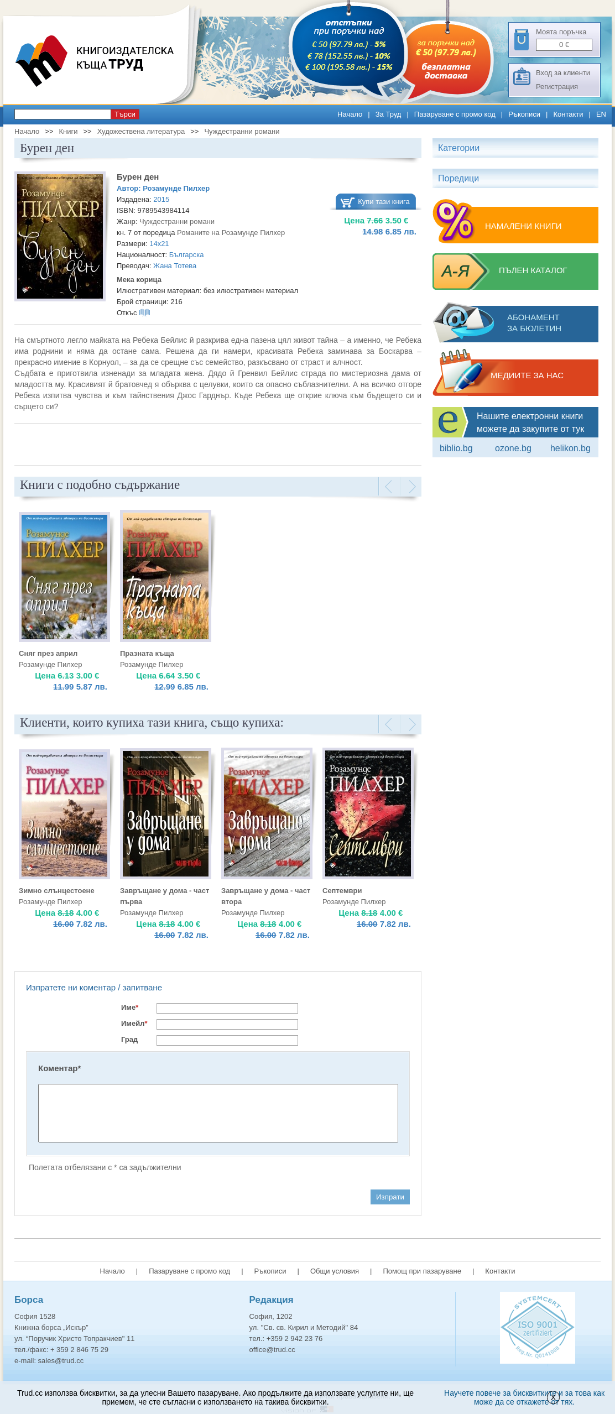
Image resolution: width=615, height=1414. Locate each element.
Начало (349, 114)
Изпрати (390, 1197)
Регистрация (557, 86)
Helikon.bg (570, 448)
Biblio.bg (456, 448)
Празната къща (147, 653)
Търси (124, 114)
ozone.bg (513, 448)
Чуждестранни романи (241, 131)
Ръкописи (524, 114)
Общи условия (334, 1271)
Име (129, 1007)
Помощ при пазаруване (422, 1271)
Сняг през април (48, 653)
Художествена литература (141, 131)
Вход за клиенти (563, 73)
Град (129, 1039)
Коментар (59, 1068)
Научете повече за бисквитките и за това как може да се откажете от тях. (524, 1397)
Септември (342, 890)
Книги (68, 131)
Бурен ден (138, 176)
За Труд (389, 114)
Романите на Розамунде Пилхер (231, 232)
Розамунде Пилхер (176, 188)
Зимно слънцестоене (57, 890)
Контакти (568, 114)
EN (601, 114)
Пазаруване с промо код (455, 114)
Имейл (134, 1023)
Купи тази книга (384, 201)
